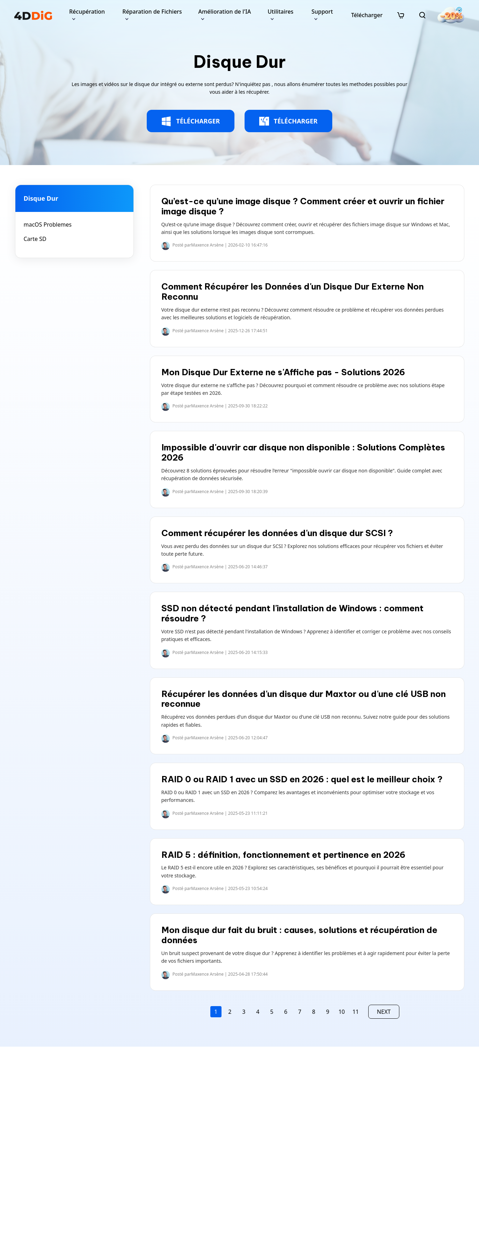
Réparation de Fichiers (152, 11)
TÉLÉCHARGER (190, 121)
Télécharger (367, 15)
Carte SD (35, 239)
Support (322, 11)
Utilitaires (280, 11)
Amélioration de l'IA (224, 11)
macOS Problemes (48, 224)
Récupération (87, 11)
